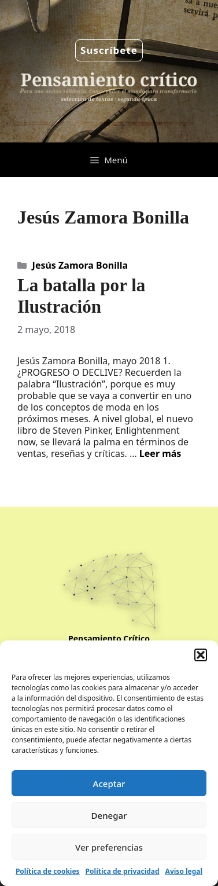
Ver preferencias (109, 847)
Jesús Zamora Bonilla (80, 265)
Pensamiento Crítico (109, 638)
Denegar (109, 815)
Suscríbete (109, 50)
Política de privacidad (123, 871)
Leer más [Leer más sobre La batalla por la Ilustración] (160, 453)
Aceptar (109, 783)
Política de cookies (48, 871)
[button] (200, 655)
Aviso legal (183, 871)
